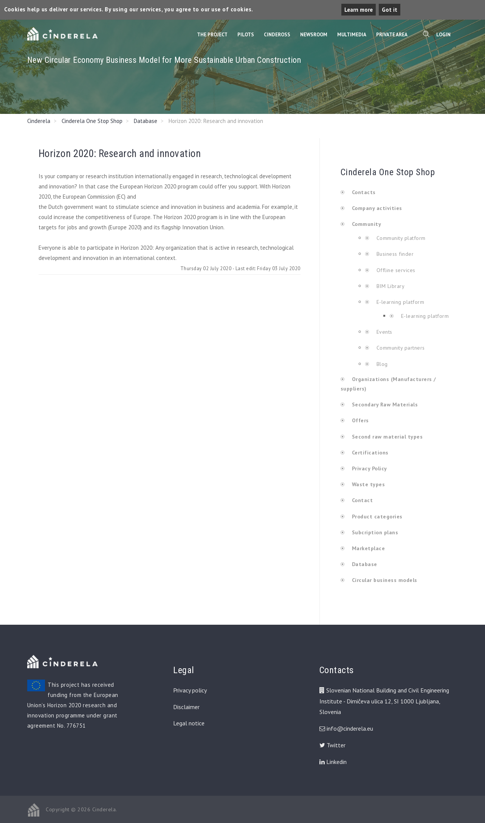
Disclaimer (186, 707)
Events (383, 331)
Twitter (332, 745)
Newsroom (313, 34)
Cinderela (38, 120)
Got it (389, 9)
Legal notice (189, 723)
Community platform (400, 238)
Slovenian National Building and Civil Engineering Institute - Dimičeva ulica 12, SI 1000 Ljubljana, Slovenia (384, 701)
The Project (212, 34)
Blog (381, 364)
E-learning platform (400, 302)
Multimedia (351, 34)
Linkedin (333, 761)
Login (443, 34)
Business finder (394, 253)
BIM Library (389, 286)
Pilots (245, 34)
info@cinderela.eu (350, 728)
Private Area (392, 34)
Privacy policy (190, 690)
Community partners (400, 347)
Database (145, 120)
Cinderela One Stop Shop (92, 120)
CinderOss (277, 34)
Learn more (358, 9)
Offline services (395, 270)
